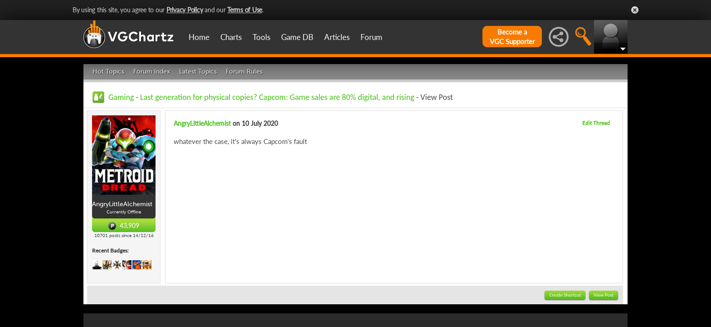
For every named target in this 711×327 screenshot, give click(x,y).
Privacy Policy (184, 10)
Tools (261, 37)
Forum (371, 37)
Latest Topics (198, 71)
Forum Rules (244, 71)
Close (634, 10)
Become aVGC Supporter (512, 36)
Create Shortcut (565, 295)
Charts (231, 37)
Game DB (297, 37)
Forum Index (151, 71)
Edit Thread (596, 122)
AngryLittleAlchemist (202, 123)
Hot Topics (108, 71)
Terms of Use (244, 10)
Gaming (121, 97)
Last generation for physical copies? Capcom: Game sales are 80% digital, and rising (277, 97)
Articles (337, 37)
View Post (604, 295)
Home (199, 37)
